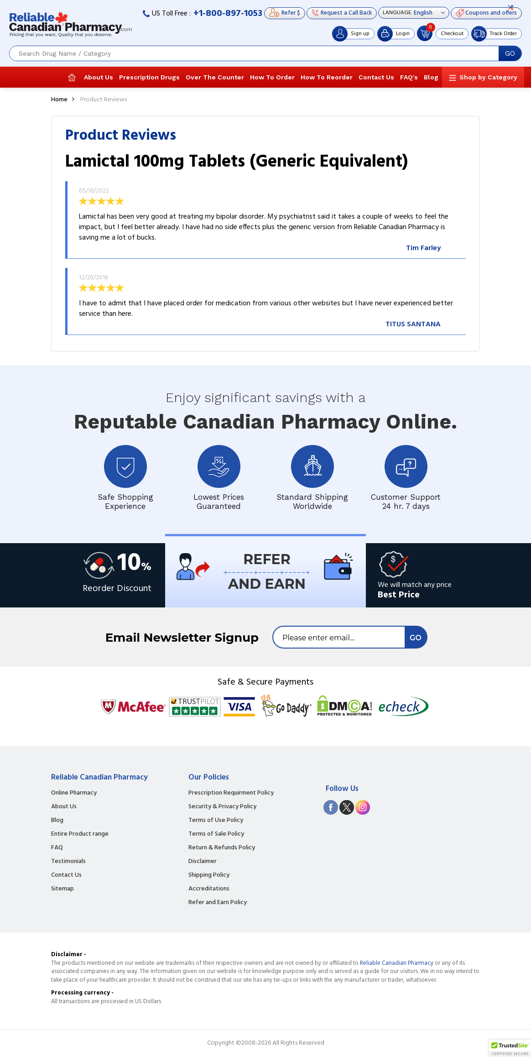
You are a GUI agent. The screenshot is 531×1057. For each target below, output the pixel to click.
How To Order (272, 77)
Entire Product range (80, 834)
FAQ (57, 848)
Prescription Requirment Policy (231, 793)
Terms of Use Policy (215, 820)
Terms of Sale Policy (216, 834)
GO (510, 53)
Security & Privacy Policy (222, 806)
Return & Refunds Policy (221, 848)
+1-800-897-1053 (227, 13)
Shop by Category (488, 77)
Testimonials (68, 861)
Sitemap (62, 889)
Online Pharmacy (74, 793)
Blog (431, 77)
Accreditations (208, 889)
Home (59, 99)
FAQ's (409, 77)
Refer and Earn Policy (217, 902)
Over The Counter (215, 77)
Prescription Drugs (149, 77)
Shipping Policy (208, 875)
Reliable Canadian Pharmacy (396, 963)
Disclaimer (202, 861)
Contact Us (376, 77)
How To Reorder (327, 77)
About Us (98, 77)
